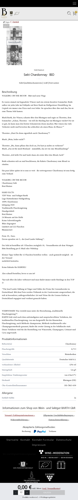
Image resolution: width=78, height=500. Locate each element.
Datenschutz (64, 439)
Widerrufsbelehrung (19, 420)
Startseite (12, 439)
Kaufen (47, 492)
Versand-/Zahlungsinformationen (20, 415)
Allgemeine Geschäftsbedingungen (58, 415)
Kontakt (25, 439)
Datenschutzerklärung (59, 420)
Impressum (39, 444)
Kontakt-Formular (43, 439)
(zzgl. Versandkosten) (51, 489)
